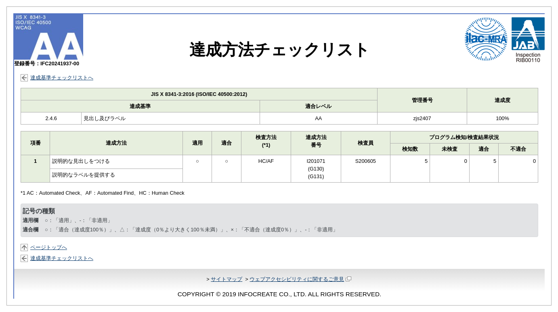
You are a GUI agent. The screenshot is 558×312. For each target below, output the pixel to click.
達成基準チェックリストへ (61, 78)
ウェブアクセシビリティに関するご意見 (300, 279)
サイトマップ (226, 279)
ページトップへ (48, 247)
